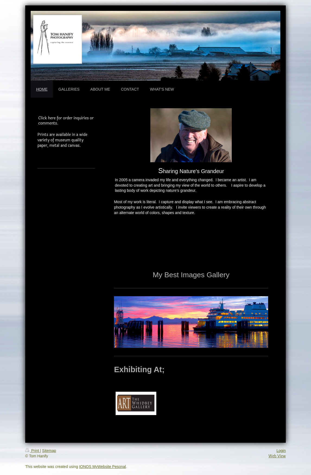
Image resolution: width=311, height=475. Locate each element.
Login (281, 450)
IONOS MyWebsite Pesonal (102, 466)
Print (32, 450)
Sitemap (49, 450)
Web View (277, 456)
